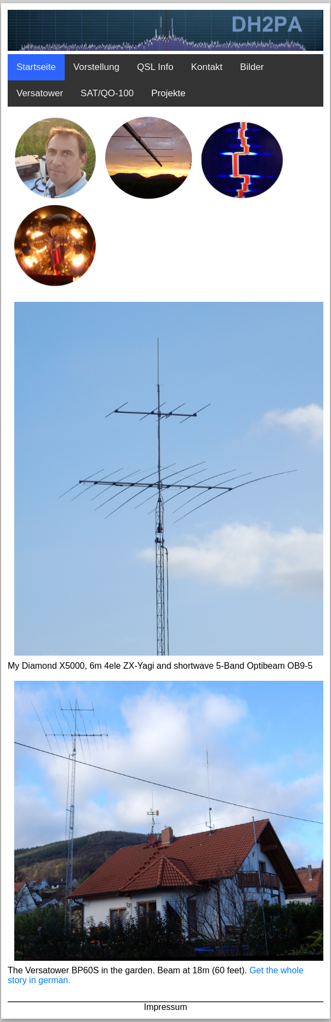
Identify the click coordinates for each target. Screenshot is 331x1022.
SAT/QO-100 (107, 93)
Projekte (168, 93)
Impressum (165, 1007)
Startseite (36, 67)
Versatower (39, 93)
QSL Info (155, 67)
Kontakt (206, 67)
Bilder (252, 67)
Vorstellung (96, 67)
